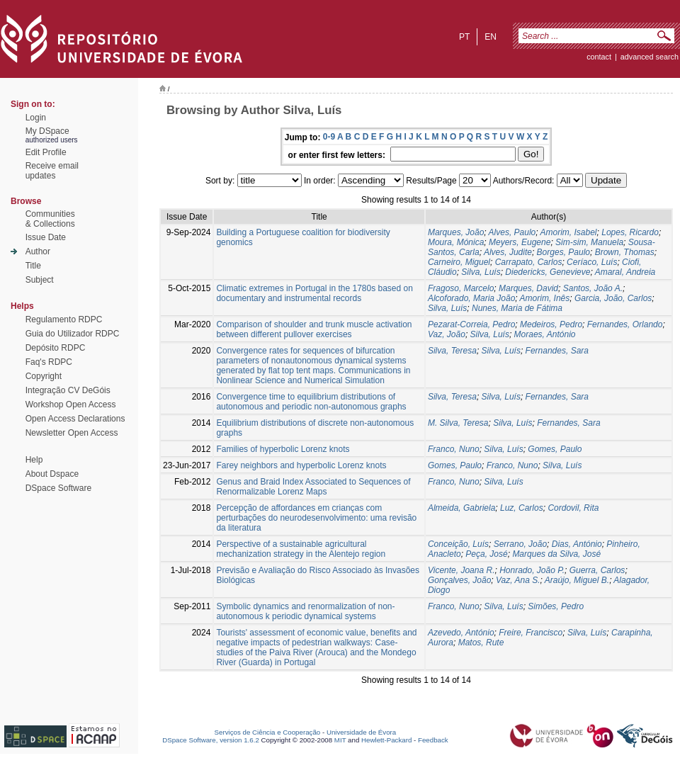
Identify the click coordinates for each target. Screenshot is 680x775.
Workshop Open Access (71, 404)
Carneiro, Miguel (459, 262)
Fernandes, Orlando (625, 324)
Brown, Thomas (624, 252)
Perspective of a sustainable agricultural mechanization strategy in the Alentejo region (300, 549)
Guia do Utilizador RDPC (73, 334)
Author (38, 251)
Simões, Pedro (556, 606)
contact (598, 56)
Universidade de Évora (361, 732)
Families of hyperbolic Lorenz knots (282, 449)
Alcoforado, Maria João (471, 298)
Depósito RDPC (56, 348)
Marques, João (456, 232)
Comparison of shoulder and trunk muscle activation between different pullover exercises (314, 329)
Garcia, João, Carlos (613, 298)
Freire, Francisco (530, 633)
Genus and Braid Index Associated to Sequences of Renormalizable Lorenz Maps (313, 487)
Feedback (433, 740)
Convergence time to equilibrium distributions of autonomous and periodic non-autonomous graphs (311, 402)
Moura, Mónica (456, 242)
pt (464, 37)
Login (36, 118)
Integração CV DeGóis (68, 390)
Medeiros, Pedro (551, 324)
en (490, 37)
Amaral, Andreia (625, 272)
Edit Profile (46, 152)
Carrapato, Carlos (528, 262)
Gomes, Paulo (555, 449)
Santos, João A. (593, 288)
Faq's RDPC (49, 362)
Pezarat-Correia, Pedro (471, 324)
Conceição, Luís (458, 544)
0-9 (329, 137)
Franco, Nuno (454, 449)
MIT (340, 740)
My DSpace (47, 131)
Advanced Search (649, 56)
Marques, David (528, 288)
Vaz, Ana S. (518, 580)
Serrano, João (520, 544)
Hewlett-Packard (386, 740)
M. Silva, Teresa (458, 423)
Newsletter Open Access (72, 433)
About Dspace (52, 474)
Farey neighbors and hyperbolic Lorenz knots (301, 465)
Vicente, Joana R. (461, 570)
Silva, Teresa (452, 351)
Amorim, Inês (545, 298)
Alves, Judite (508, 252)
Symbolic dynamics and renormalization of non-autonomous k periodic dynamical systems (305, 611)
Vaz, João (446, 334)
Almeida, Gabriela (461, 508)
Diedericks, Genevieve (547, 272)
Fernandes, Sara (557, 351)
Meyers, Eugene (519, 242)
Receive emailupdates (52, 171)
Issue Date (46, 237)
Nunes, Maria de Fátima (517, 308)
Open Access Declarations (75, 419)
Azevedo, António (461, 633)
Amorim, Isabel (568, 232)
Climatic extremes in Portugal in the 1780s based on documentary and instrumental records (314, 293)
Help (34, 460)
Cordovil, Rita (573, 508)
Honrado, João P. (532, 570)
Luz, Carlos (521, 508)
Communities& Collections (50, 219)
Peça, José (486, 554)
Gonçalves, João (459, 580)
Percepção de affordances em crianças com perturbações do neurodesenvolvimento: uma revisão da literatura (316, 518)
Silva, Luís (480, 272)
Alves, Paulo (512, 232)
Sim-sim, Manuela (589, 242)
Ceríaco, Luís (592, 262)
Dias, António (577, 544)
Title (33, 266)
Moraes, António (545, 334)
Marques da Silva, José (556, 554)
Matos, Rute (481, 642)
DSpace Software (58, 488)
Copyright (44, 376)
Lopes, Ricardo (630, 232)
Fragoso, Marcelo (461, 288)
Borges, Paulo (563, 252)
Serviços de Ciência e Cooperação (268, 732)
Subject (40, 280)
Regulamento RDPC (64, 319)
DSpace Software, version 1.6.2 (210, 740)
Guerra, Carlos (597, 570)
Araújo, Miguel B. (577, 580)
